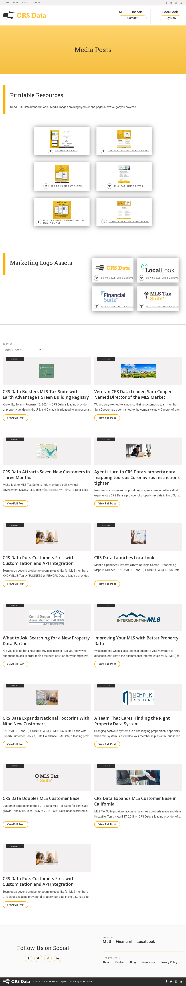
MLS (122, 12)
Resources (148, 962)
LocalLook (170, 12)
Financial (136, 12)
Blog (16, 2)
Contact (38, 2)
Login (6, 2)
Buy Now (170, 18)
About (26, 2)
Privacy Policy (169, 962)
